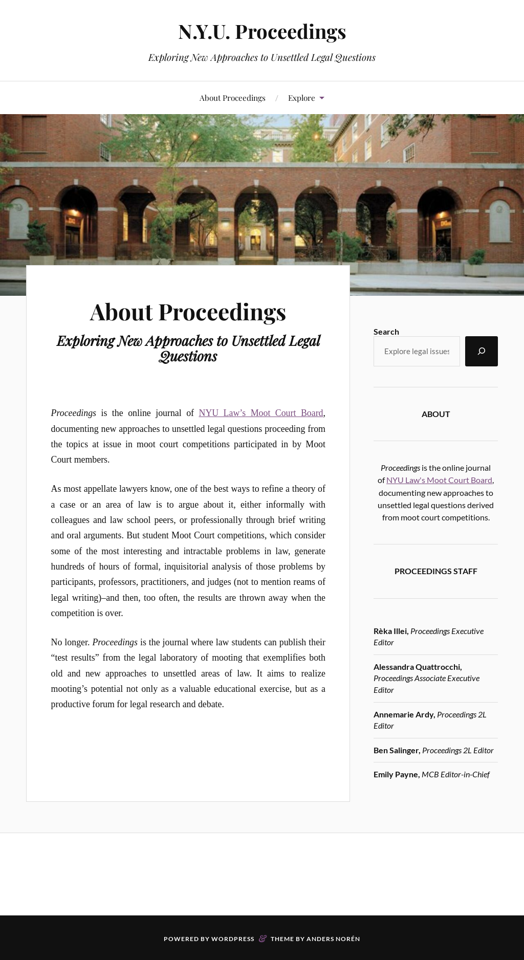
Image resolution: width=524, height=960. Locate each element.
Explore (301, 97)
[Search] (481, 351)
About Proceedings (233, 97)
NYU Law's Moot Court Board (439, 480)
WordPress (232, 939)
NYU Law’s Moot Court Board (261, 413)
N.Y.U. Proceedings (262, 31)
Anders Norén (333, 939)
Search (386, 331)
